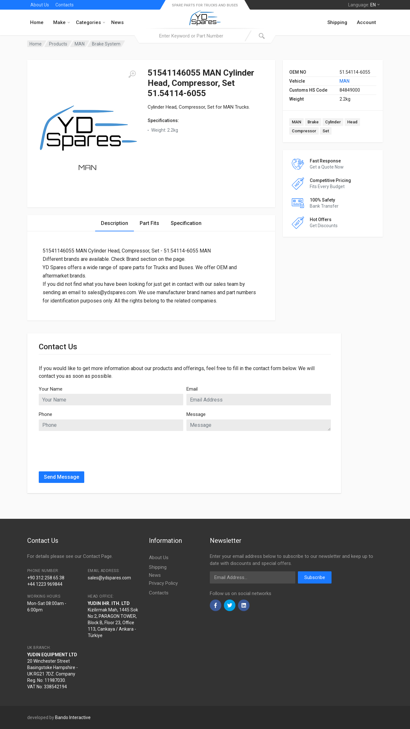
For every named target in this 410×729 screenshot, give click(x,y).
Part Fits (149, 223)
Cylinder (333, 122)
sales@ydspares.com (109, 577)
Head (352, 122)
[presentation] (87, 448)
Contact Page (97, 556)
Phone (45, 414)
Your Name (50, 389)
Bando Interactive (73, 717)
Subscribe (314, 577)
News (117, 22)
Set (326, 130)
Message (196, 414)
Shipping (337, 22)
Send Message (61, 477)
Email (192, 389)
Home (37, 22)
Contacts (64, 5)
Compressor (304, 130)
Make (61, 22)
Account (366, 22)
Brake (313, 122)
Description (114, 223)
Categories (90, 22)
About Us (39, 5)
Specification (186, 223)
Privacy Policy (163, 583)
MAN (344, 81)
